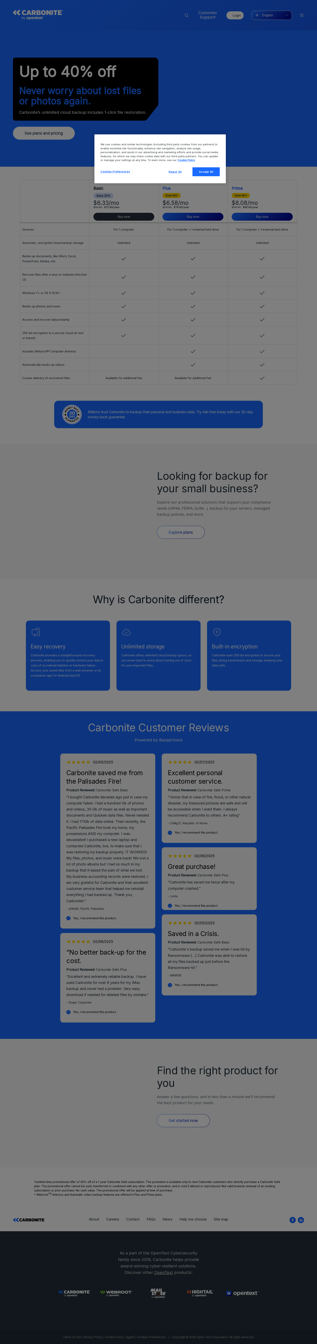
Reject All (175, 171)
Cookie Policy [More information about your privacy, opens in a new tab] (186, 160)
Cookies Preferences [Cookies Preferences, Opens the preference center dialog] (115, 171)
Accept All (206, 171)
